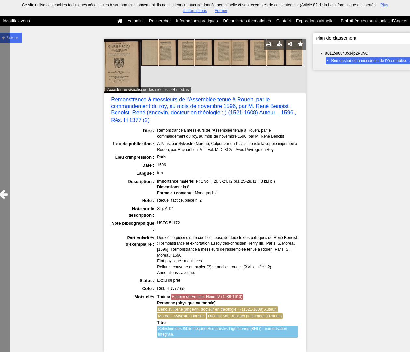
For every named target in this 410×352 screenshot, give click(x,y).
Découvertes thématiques (247, 20)
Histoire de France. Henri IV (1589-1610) (207, 296)
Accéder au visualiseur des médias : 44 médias (148, 89)
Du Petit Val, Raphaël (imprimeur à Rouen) (245, 316)
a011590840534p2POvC (346, 53)
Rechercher (160, 20)
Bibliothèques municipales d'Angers (374, 20)
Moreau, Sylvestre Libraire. (181, 316)
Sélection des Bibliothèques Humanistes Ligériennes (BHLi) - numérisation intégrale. (222, 331)
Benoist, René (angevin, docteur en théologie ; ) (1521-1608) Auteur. (217, 309)
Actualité (136, 20)
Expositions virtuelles (315, 20)
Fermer (221, 10)
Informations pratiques (197, 20)
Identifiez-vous (16, 20)
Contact (283, 20)
